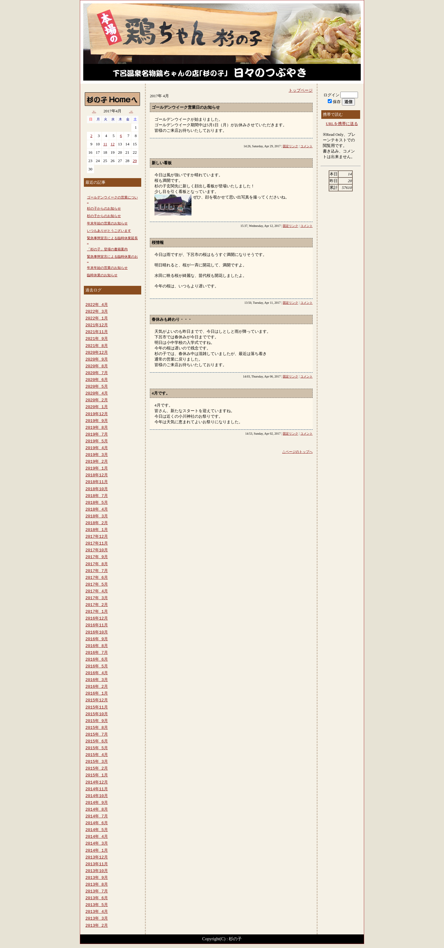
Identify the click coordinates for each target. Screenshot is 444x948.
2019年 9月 (96, 421)
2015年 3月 (96, 762)
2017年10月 (96, 550)
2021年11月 (96, 332)
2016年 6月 (96, 659)
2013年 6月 (96, 898)
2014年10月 (96, 796)
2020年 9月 (96, 359)
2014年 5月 (96, 830)
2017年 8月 (96, 564)
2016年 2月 (96, 687)
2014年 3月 (96, 843)
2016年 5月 (96, 666)
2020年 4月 (96, 393)
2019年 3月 (96, 455)
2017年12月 (96, 537)
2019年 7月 (96, 434)
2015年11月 (96, 707)
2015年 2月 (96, 768)
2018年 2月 (96, 523)
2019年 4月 (96, 448)
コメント (306, 146)
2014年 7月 (96, 816)
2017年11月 (96, 543)
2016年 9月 (96, 639)
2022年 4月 (96, 305)
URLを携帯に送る (342, 123)
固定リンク (290, 146)
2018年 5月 (96, 503)
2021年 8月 (96, 346)
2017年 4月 (96, 591)
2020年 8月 (96, 366)
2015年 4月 (96, 755)
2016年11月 (96, 625)
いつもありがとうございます (109, 230)
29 (135, 160)
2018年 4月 (96, 509)
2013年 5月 (96, 905)
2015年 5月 (96, 748)
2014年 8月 (96, 809)
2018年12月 (96, 475)
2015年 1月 (96, 775)
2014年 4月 (96, 837)
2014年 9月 (96, 803)
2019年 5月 (96, 441)
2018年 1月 (96, 530)
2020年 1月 (96, 407)
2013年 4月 (96, 912)
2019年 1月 (96, 468)
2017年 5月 (96, 584)
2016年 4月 (96, 673)
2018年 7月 (96, 496)
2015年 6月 (96, 741)
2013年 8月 (96, 884)
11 (105, 144)
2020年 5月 (96, 387)
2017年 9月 (96, 557)
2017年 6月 (96, 578)
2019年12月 (96, 414)
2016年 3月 (96, 680)
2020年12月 (96, 353)
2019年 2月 (96, 462)
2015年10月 (96, 714)
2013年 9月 (96, 878)
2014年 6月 (96, 823)
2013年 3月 (96, 918)
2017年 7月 (96, 571)
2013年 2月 (96, 926)
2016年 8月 (96, 646)
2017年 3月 (96, 598)
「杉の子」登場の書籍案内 (107, 249)
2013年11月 (96, 864)
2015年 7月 (96, 734)
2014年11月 (96, 789)
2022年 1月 (96, 318)
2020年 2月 (96, 400)
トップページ (301, 90)
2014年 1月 (96, 851)
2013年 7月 (96, 891)
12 (113, 144)
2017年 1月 (96, 612)
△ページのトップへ (297, 451)
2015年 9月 (96, 721)
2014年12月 (96, 782)
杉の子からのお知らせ (104, 208)
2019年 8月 (96, 428)
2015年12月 (96, 700)
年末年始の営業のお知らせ (107, 223)
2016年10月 (96, 632)
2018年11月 (96, 482)
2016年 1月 (96, 693)
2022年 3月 (96, 312)
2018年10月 (96, 489)
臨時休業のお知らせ (102, 275)
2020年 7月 (96, 373)
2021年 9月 (96, 339)
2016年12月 (96, 618)
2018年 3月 (96, 516)
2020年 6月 (96, 380)
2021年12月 (96, 325)
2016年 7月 (96, 653)
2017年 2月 (96, 605)
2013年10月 (96, 871)
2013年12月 (96, 857)
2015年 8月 (96, 728)
